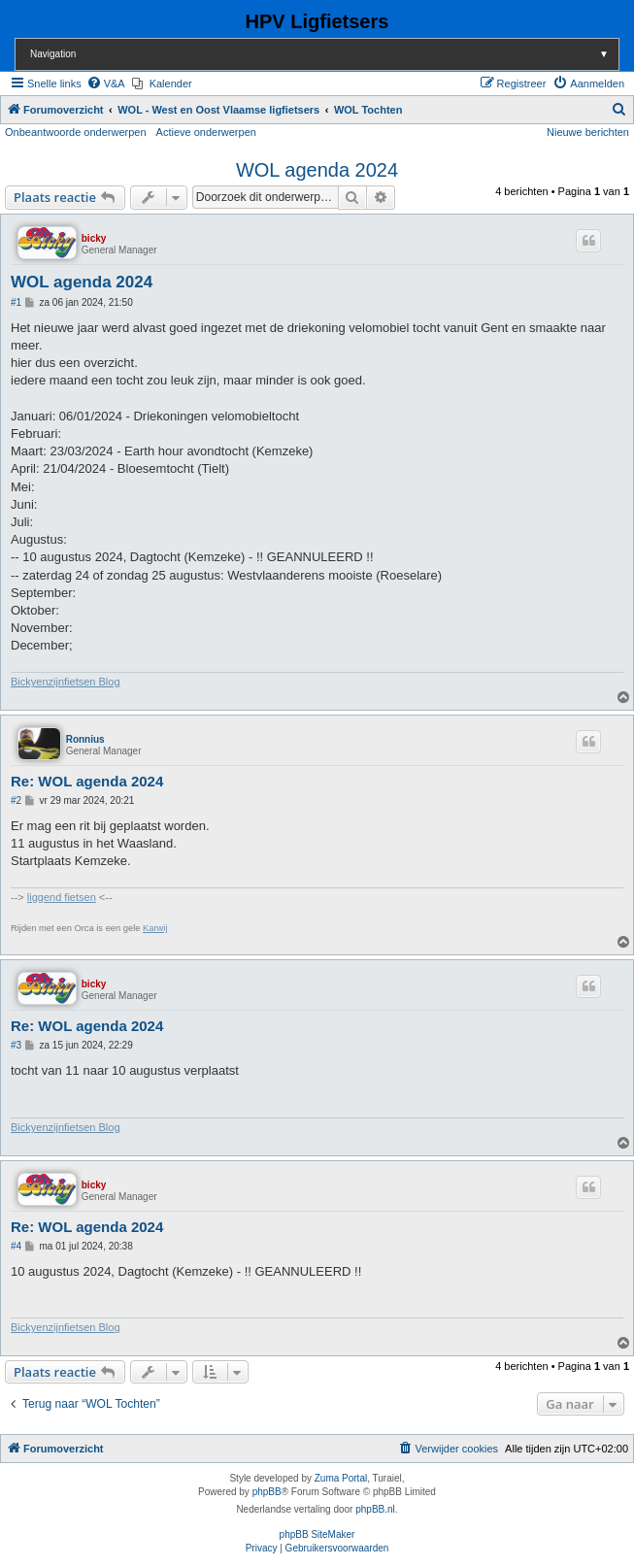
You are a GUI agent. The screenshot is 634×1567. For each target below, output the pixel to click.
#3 (16, 1045)
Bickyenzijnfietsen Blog (65, 681)
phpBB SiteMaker (317, 1534)
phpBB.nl (375, 1509)
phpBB (267, 1491)
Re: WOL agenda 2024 (87, 781)
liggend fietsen (61, 897)
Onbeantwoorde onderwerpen (76, 132)
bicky (94, 238)
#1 (16, 302)
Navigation (324, 54)
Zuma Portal (341, 1478)
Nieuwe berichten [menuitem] (588, 132)
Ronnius (85, 739)
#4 (16, 1246)
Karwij (155, 928)
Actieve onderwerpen (206, 132)
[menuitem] (105, 83)
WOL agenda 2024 (317, 170)
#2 (16, 800)
